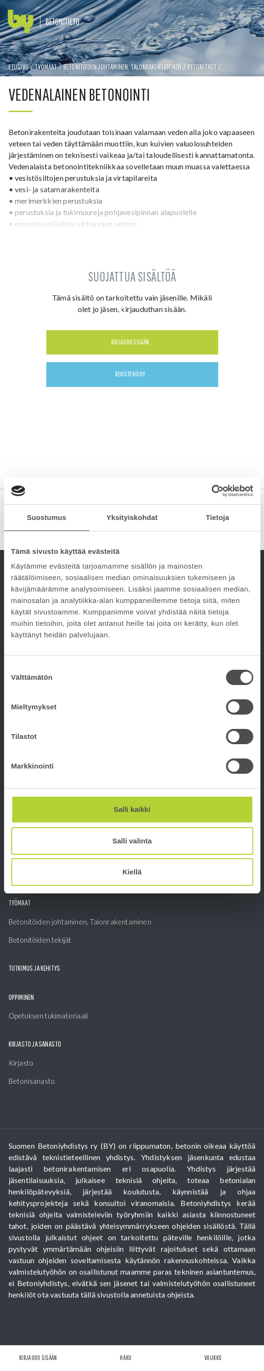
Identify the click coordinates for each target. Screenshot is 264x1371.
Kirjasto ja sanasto (35, 1043)
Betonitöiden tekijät (40, 939)
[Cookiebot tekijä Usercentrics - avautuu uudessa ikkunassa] (211, 491)
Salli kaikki (132, 809)
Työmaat (46, 66)
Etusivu (19, 66)
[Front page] (43, 22)
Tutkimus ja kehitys (35, 968)
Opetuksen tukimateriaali (48, 1015)
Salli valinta (132, 841)
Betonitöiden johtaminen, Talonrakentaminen (122, 66)
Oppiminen (21, 997)
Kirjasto (21, 1063)
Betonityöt (202, 66)
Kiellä (131, 872)
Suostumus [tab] (46, 517)
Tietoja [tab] (217, 517)
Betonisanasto (32, 1081)
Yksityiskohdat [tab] (132, 517)
